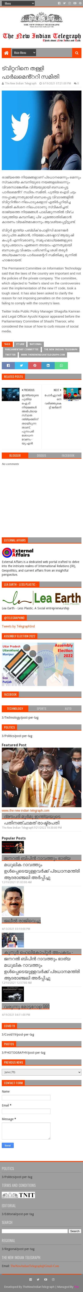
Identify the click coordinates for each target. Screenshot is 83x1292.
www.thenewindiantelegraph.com (43, 355)
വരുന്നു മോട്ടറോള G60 (27, 1006)
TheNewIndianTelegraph (38, 1286)
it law (20, 344)
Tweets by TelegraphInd (18, 626)
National (36, 344)
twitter (10, 355)
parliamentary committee (22, 349)
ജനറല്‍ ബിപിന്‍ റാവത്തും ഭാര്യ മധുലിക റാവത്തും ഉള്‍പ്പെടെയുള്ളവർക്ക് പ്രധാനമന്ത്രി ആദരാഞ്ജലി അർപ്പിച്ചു (42, 867)
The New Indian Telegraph (60, 349)
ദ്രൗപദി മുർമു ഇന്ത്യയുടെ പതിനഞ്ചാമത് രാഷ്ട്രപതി (32, 819)
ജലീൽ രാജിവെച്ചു (22, 920)
